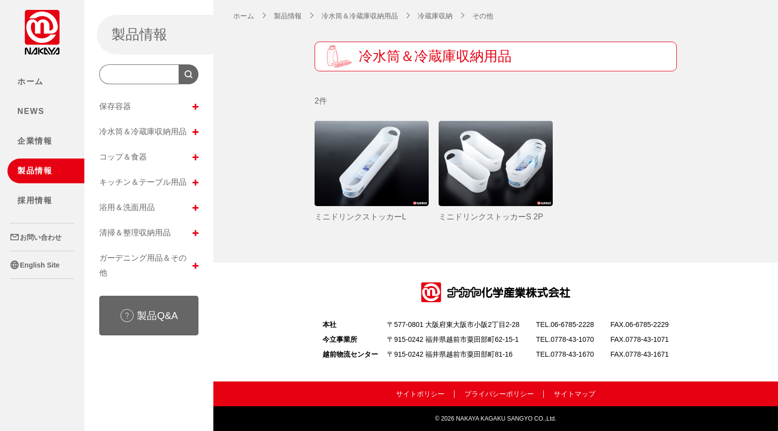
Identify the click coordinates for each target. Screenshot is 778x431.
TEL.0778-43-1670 (565, 354)
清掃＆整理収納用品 (148, 232)
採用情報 (34, 200)
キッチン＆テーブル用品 (148, 182)
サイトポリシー (420, 394)
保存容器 (148, 106)
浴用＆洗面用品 (148, 207)
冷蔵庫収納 (435, 16)
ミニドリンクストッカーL (360, 217)
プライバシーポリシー (499, 394)
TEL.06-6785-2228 (565, 324)
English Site (35, 265)
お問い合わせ (36, 237)
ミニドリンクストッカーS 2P (491, 217)
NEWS (30, 111)
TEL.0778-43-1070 (565, 339)
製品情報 (34, 170)
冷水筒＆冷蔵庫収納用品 (148, 131)
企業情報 (34, 141)
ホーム (30, 81)
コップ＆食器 (148, 157)
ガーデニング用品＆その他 (148, 265)
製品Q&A (149, 315)
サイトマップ (574, 394)
